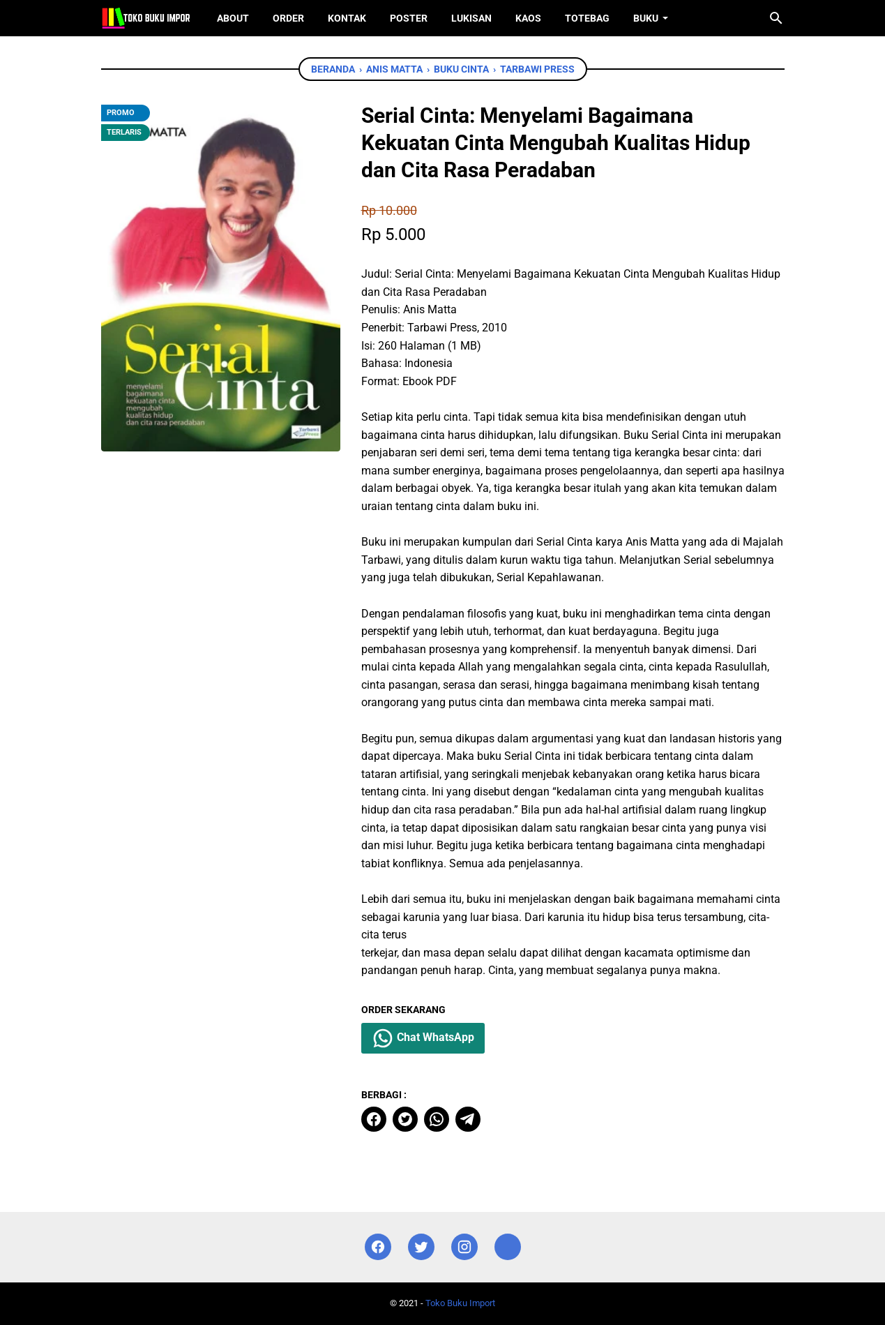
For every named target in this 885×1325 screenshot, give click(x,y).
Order (288, 18)
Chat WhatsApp (423, 1038)
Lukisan (471, 18)
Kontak (347, 18)
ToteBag (587, 18)
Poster (409, 18)
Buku (645, 18)
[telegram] (468, 1119)
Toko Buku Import (460, 1303)
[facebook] (373, 1119)
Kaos (528, 18)
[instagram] (464, 1247)
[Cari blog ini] (776, 18)
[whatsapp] (436, 1119)
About (233, 18)
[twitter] (405, 1119)
